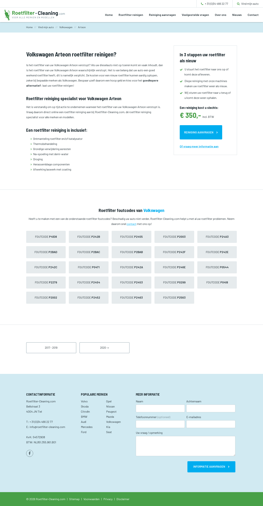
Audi (83, 421)
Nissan (110, 406)
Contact (253, 14)
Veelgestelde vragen (195, 14)
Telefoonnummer (153, 417)
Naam (139, 401)
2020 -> (104, 347)
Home (109, 14)
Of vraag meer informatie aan (199, 146)
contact (131, 223)
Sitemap (74, 499)
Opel (108, 401)
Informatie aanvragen (209, 466)
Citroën (85, 411)
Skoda (85, 406)
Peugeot (111, 411)
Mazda (110, 416)
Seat (109, 432)
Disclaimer (122, 499)
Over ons (220, 14)
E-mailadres (193, 417)
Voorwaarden (91, 499)
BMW (84, 416)
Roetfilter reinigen (131, 14)
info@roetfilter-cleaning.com (47, 427)
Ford (83, 432)
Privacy (108, 499)
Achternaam (193, 401)
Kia (108, 427)
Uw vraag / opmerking (149, 432)
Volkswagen (113, 421)
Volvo (84, 401)
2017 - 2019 (51, 347)
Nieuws (237, 14)
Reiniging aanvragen (162, 14)
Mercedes (87, 427)
